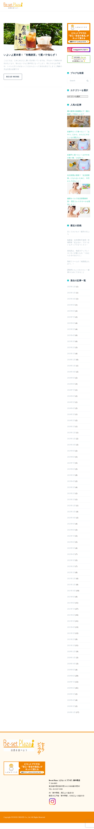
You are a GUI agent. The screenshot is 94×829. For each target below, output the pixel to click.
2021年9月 (71, 597)
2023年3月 (71, 487)
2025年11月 (71, 293)
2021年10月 (71, 591)
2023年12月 (71, 433)
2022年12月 (71, 505)
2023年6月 (71, 469)
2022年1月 (71, 572)
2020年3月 (71, 706)
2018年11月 (71, 712)
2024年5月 (71, 402)
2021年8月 (71, 603)
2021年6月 (71, 615)
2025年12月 (71, 287)
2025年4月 (71, 335)
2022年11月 (71, 512)
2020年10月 (71, 664)
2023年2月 (71, 493)
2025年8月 (71, 311)
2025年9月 (71, 305)
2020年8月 (71, 676)
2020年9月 (71, 670)
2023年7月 (71, 463)
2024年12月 (71, 360)
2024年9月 (71, 378)
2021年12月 (71, 578)
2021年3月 (71, 633)
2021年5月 (71, 621)
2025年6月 (71, 323)
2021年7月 (71, 609)
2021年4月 (71, 627)
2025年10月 (71, 299)
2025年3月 (71, 341)
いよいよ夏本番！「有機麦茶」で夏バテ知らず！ (31, 55)
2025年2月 (71, 347)
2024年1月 (71, 426)
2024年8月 (71, 384)
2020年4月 (71, 700)
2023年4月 (71, 481)
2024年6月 (71, 396)
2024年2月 (71, 420)
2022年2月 (71, 566)
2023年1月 (71, 499)
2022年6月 (71, 542)
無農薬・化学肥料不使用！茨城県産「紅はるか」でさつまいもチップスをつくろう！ (78, 242)
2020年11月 (71, 658)
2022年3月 (71, 560)
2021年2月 (71, 639)
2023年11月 (71, 439)
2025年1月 (71, 353)
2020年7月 (71, 682)
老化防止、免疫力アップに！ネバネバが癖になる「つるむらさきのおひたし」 (78, 253)
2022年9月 (71, 524)
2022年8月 (71, 530)
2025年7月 (71, 317)
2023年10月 (71, 445)
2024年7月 (71, 390)
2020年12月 (71, 651)
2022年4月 (71, 554)
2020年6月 (71, 688)
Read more (12, 77)
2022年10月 (71, 518)
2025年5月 (71, 329)
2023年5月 (71, 475)
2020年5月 (71, 694)
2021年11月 (71, 585)
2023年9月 (71, 451)
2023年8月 (71, 457)
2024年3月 (71, 414)
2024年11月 (71, 366)
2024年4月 (71, 408)
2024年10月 (71, 372)
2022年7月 (71, 536)
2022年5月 (71, 548)
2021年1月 (71, 645)
